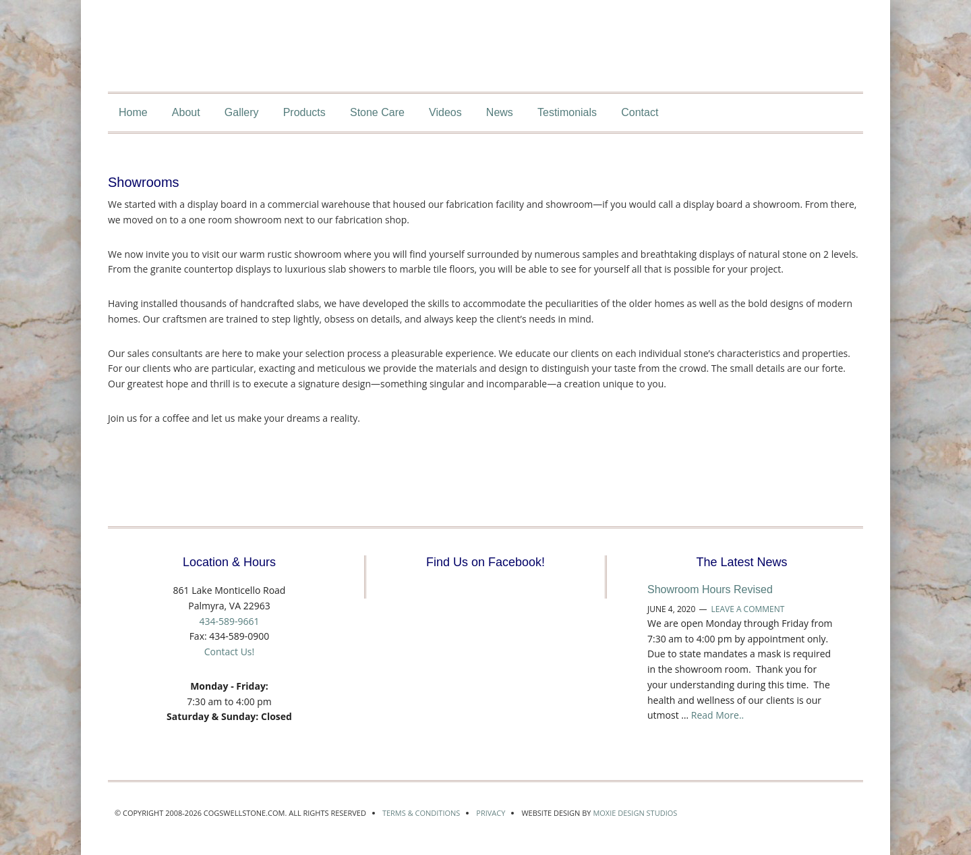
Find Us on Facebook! (485, 562)
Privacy (490, 813)
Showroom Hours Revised (710, 589)
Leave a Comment (747, 609)
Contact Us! (229, 651)
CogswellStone (472, 63)
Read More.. (717, 715)
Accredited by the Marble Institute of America (753, 812)
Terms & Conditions (421, 813)
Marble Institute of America (818, 812)
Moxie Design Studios (635, 813)
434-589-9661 (229, 621)
